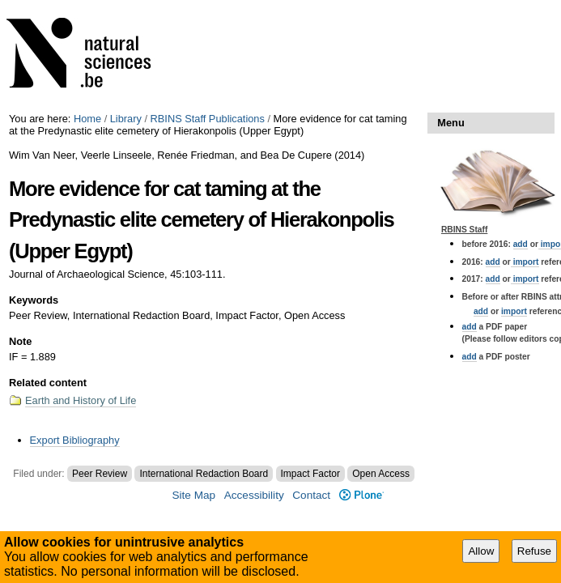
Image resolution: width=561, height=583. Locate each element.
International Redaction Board (203, 473)
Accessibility (254, 495)
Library (126, 119)
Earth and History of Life (80, 400)
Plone (361, 495)
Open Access (381, 473)
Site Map (193, 495)
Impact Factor (310, 473)
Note (20, 341)
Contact (311, 495)
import (525, 261)
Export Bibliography (75, 440)
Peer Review (99, 473)
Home (87, 119)
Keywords (33, 300)
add (520, 244)
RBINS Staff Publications (208, 119)
